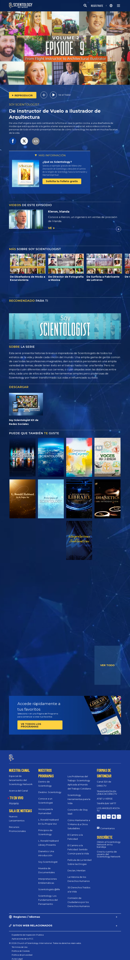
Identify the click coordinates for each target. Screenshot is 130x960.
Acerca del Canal (18, 787)
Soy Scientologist (48, 859)
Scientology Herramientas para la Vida (79, 796)
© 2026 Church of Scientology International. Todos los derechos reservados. (45, 940)
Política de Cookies (21, 948)
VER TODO (107, 665)
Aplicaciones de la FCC (22, 935)
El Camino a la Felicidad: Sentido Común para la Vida (78, 846)
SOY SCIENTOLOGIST (24, 104)
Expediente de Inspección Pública (28, 931)
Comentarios (107, 825)
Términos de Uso (19, 944)
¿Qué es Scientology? (57, 161)
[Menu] (118, 5)
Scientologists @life (49, 886)
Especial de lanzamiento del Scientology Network (20, 777)
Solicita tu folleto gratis (62, 181)
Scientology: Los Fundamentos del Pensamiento (48, 897)
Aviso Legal (17, 955)
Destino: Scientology (49, 789)
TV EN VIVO (16, 795)
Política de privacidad (22, 951)
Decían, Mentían (76, 867)
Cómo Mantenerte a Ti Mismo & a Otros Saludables (79, 821)
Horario (14, 800)
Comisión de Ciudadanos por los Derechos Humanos (79, 899)
